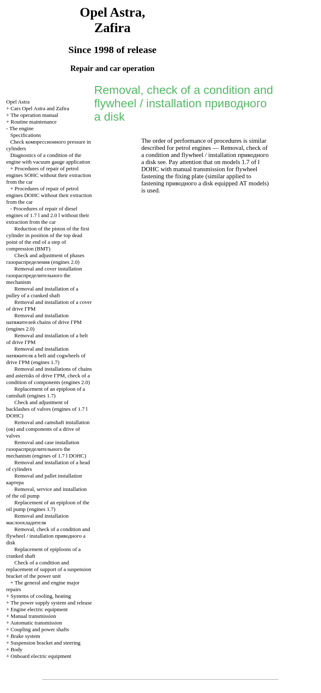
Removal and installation (37, 519)
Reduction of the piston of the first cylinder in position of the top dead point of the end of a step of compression (47, 238)
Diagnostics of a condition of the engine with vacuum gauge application (48, 158)
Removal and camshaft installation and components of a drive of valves (48, 429)
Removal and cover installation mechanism (44, 275)
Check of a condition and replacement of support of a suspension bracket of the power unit (48, 569)
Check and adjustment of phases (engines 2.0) (45, 258)
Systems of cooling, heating (40, 596)
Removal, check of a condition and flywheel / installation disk (48, 536)
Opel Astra (18, 102)
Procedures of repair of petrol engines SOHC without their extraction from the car (48, 175)
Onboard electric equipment (40, 656)
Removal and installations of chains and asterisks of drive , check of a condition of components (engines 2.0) (49, 375)
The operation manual (34, 115)
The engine (21, 128)
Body (16, 649)
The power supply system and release (51, 602)
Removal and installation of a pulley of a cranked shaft (42, 292)
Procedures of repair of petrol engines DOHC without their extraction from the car (49, 195)
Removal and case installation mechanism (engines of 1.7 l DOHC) (46, 449)
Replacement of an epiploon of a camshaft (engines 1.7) (45, 392)
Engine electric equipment (38, 609)
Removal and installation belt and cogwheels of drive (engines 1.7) (46, 355)
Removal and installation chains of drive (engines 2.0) (44, 322)
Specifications (25, 135)
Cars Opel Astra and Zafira (39, 108)
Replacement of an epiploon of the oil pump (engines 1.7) (47, 505)
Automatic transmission (36, 623)
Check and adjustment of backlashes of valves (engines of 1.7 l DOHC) (47, 409)
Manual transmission (33, 616)
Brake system (25, 636)
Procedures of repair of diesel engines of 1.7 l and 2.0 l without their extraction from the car (47, 215)
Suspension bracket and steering (45, 643)
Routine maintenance (33, 122)
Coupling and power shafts (39, 629)
